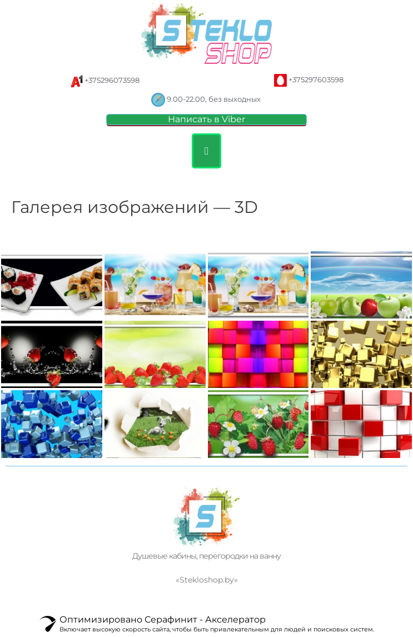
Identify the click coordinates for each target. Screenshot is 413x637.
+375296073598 (112, 80)
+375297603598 (316, 80)
